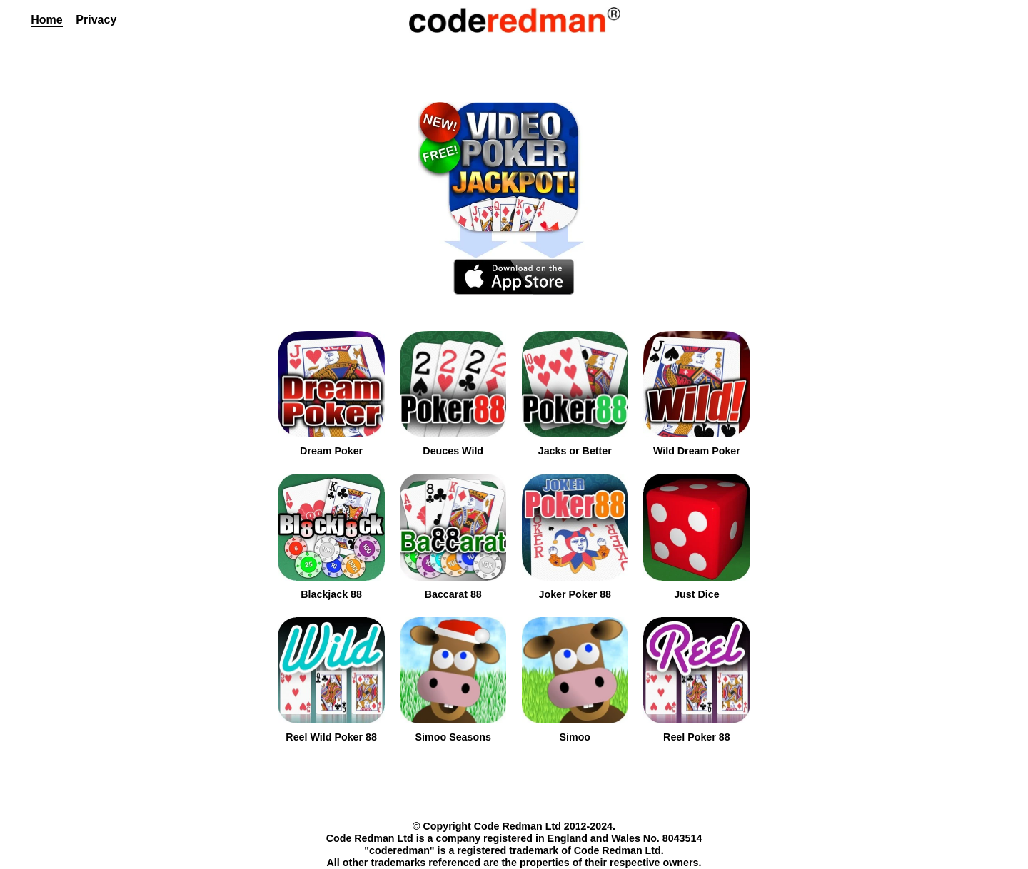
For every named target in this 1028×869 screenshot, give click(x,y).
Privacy (96, 20)
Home (46, 20)
